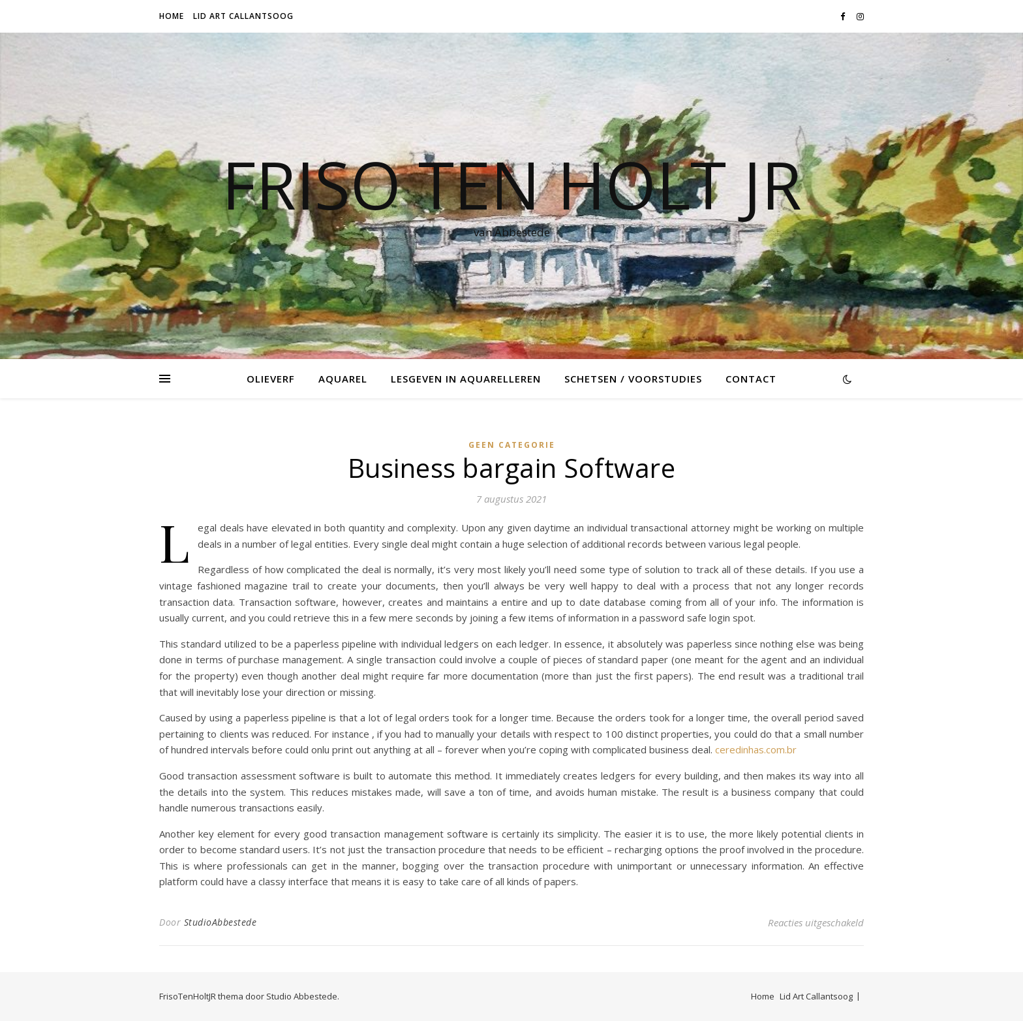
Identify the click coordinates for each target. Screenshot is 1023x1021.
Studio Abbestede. (302, 996)
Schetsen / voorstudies (633, 378)
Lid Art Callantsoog (243, 16)
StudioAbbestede (220, 922)
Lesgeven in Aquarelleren (466, 378)
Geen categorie (511, 444)
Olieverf (271, 378)
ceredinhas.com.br (756, 749)
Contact (750, 378)
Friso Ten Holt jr (512, 184)
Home (171, 16)
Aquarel (342, 378)
